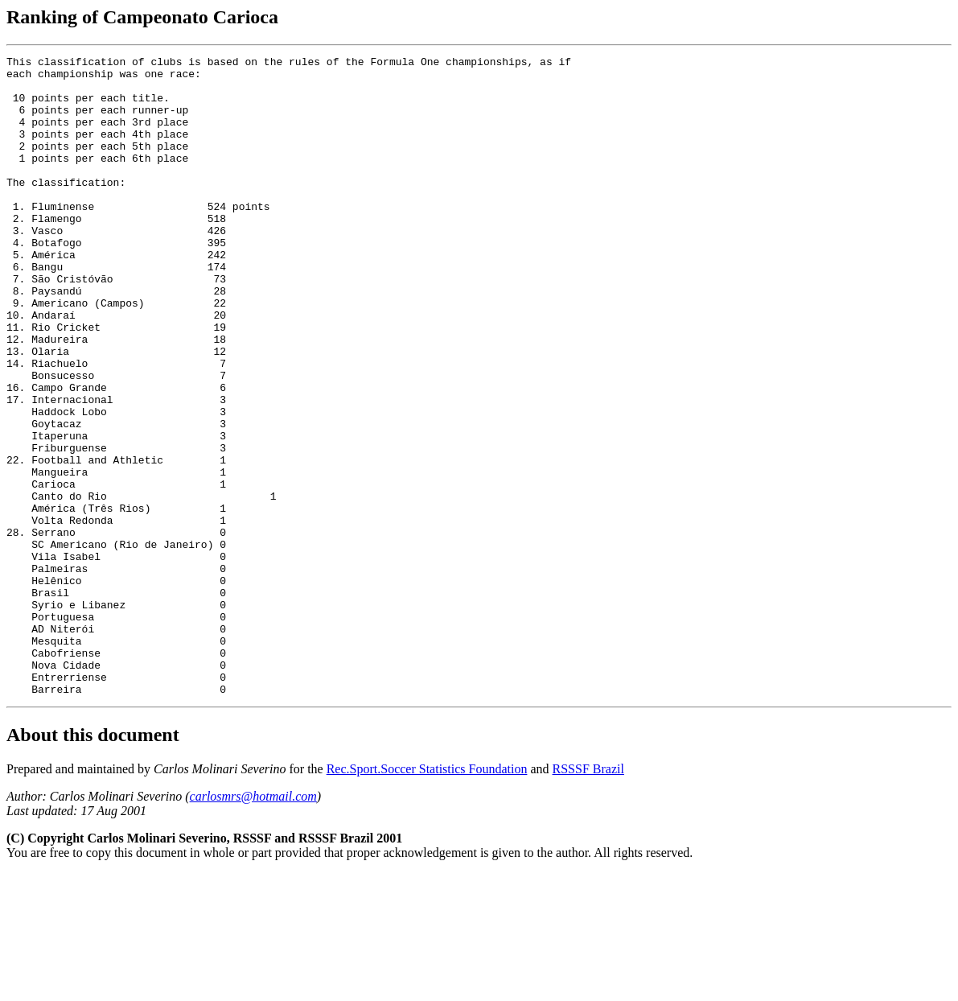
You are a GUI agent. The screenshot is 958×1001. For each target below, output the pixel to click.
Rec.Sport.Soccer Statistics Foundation (427, 897)
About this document (92, 862)
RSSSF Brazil (588, 897)
